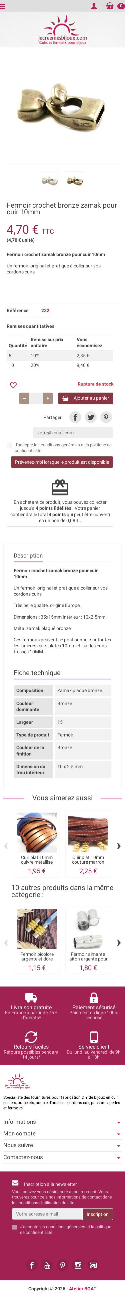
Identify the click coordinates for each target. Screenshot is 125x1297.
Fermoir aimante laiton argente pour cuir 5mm (88, 958)
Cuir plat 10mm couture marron (88, 860)
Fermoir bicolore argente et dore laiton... (37, 958)
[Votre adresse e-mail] (47, 1214)
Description (28, 555)
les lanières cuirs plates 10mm (44, 645)
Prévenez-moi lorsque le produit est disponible (62, 462)
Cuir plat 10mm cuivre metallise (37, 860)
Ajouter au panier (85, 398)
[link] (75, 417)
